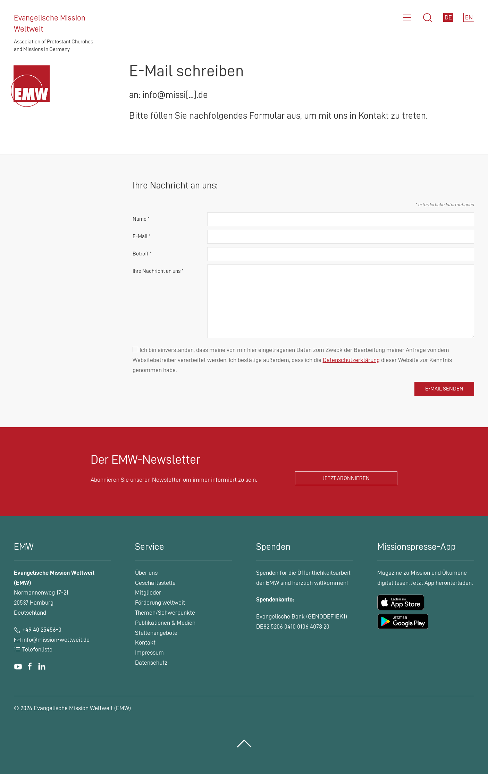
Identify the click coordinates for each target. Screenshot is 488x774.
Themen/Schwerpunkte (165, 612)
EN (469, 17)
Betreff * (142, 253)
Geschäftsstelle (155, 583)
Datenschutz (151, 662)
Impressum (149, 652)
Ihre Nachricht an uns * (158, 271)
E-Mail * (142, 236)
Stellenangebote (156, 633)
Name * (141, 219)
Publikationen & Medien (165, 623)
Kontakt (145, 642)
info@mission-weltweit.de (56, 640)
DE (448, 17)
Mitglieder (148, 592)
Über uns (146, 573)
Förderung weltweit (160, 602)
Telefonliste (33, 649)
